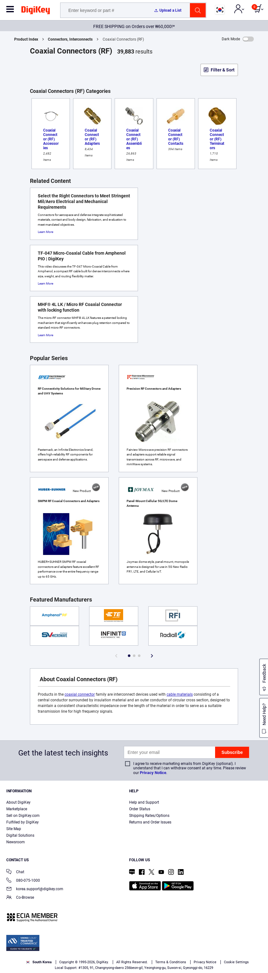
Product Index (26, 39)
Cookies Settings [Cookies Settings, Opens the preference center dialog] (83, 962)
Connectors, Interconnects (70, 39)
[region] (134, 950)
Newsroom (15, 842)
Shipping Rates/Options (149, 815)
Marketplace (16, 809)
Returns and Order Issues (150, 822)
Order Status (139, 809)
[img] (35, 11)
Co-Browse (20, 898)
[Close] (258, 938)
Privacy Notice (153, 772)
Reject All (170, 962)
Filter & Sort (223, 69)
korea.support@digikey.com (34, 889)
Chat (15, 872)
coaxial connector (80, 694)
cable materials (180, 694)
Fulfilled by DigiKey (22, 822)
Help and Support (144, 802)
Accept (127, 962)
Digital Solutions (20, 835)
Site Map (13, 829)
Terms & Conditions (154, 950)
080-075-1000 (23, 881)
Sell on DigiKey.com (23, 815)
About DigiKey (18, 802)
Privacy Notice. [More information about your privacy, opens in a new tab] (193, 950)
